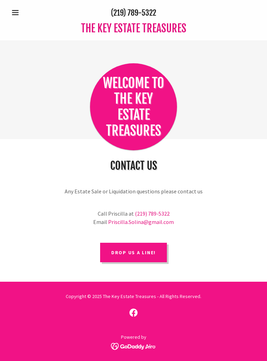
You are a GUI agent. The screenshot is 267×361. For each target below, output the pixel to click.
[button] (27, 12)
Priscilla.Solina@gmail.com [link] (141, 221)
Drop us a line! (133, 252)
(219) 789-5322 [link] (133, 12)
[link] (133, 30)
